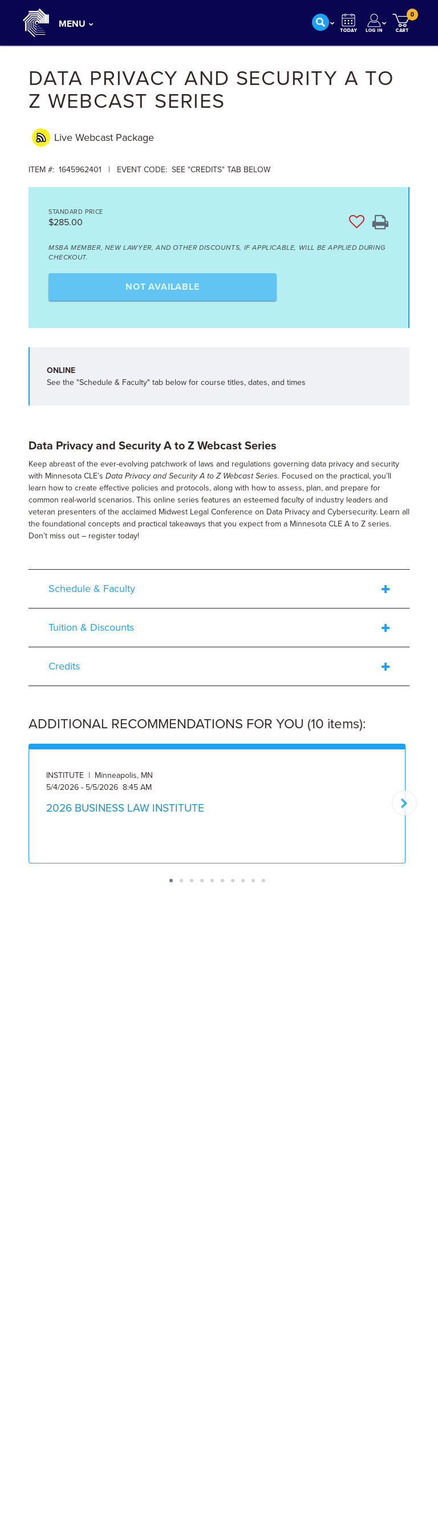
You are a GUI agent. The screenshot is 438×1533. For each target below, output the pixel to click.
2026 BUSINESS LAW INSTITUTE (125, 808)
